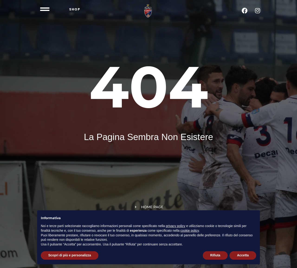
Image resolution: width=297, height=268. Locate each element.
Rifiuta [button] (215, 255)
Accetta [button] (243, 255)
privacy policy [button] (175, 226)
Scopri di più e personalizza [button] (69, 255)
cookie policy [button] (190, 230)
